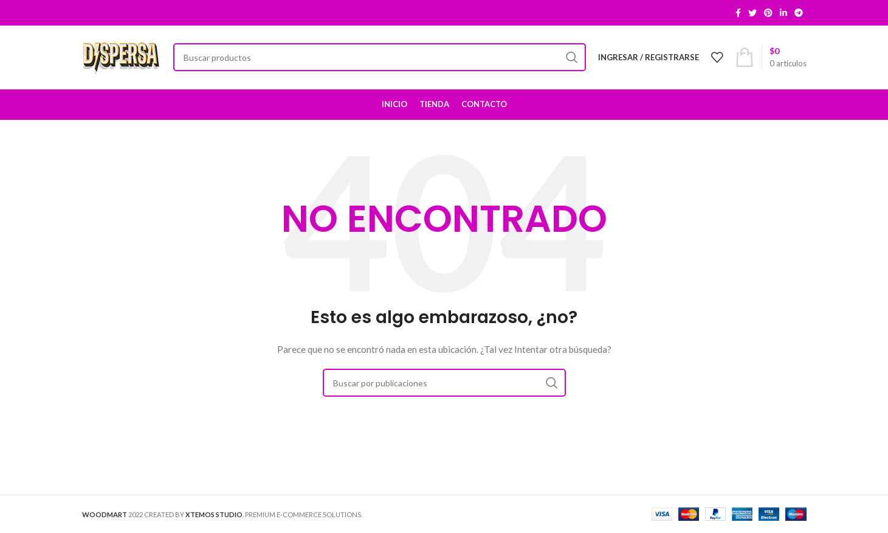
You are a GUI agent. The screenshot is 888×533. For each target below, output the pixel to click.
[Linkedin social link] (783, 13)
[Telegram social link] (799, 13)
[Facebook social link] (738, 13)
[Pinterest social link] (768, 13)
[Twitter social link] (752, 13)
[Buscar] (379, 57)
